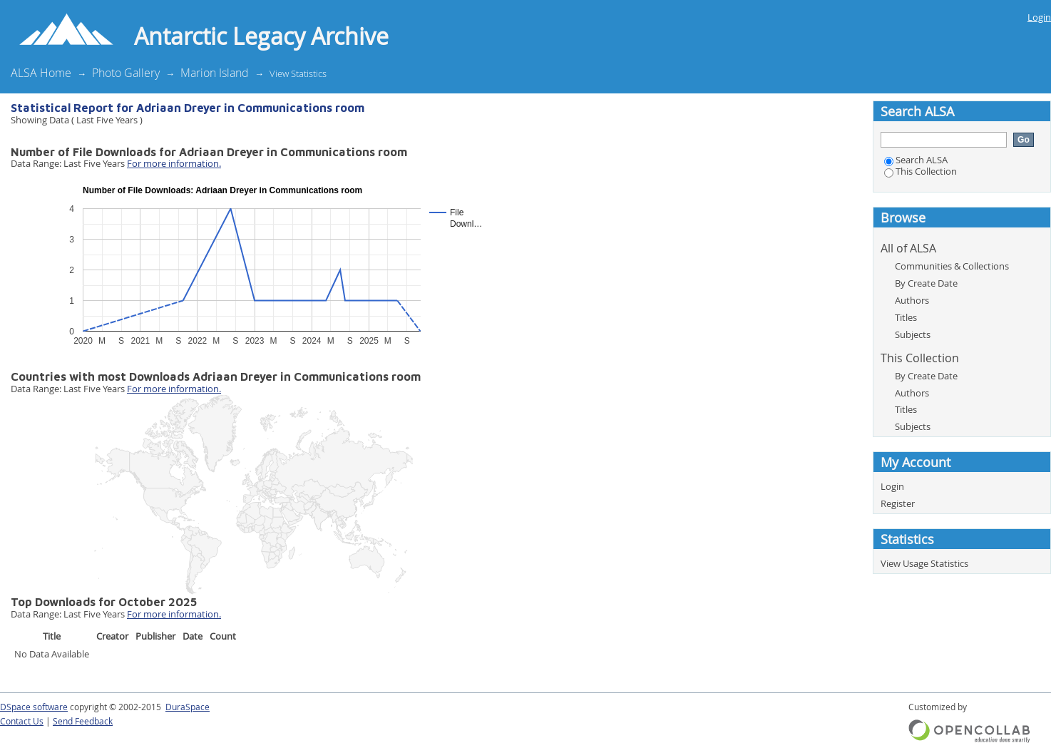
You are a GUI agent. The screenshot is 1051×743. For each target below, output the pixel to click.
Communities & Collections (952, 266)
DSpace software (34, 707)
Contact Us (21, 721)
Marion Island (214, 73)
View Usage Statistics (924, 563)
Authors (912, 300)
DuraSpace (187, 707)
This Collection (920, 171)
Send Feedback (83, 721)
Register (898, 503)
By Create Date (926, 283)
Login (1039, 17)
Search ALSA (916, 159)
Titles (906, 317)
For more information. (174, 163)
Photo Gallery (126, 73)
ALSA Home (41, 73)
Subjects (912, 334)
